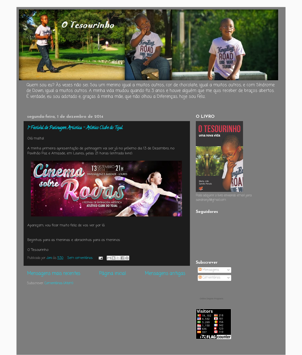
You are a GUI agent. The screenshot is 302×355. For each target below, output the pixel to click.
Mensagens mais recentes (53, 273)
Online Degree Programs (211, 298)
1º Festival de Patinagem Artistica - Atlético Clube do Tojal (74, 128)
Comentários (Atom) (59, 283)
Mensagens (209, 269)
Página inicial (112, 273)
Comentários (209, 277)
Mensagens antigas (165, 273)
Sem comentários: (80, 258)
